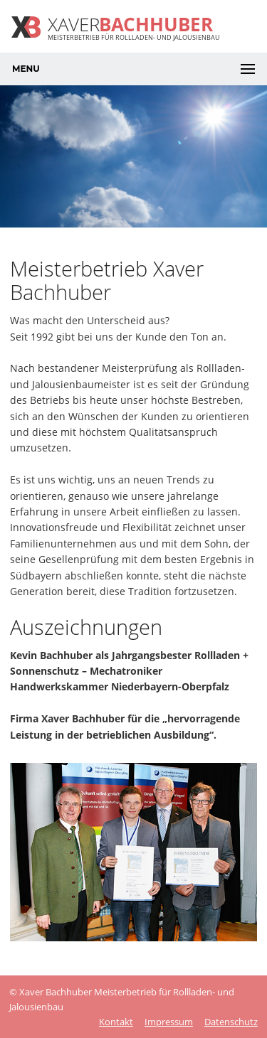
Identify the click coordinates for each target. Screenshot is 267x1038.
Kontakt (116, 1021)
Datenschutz (231, 1021)
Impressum (169, 1021)
